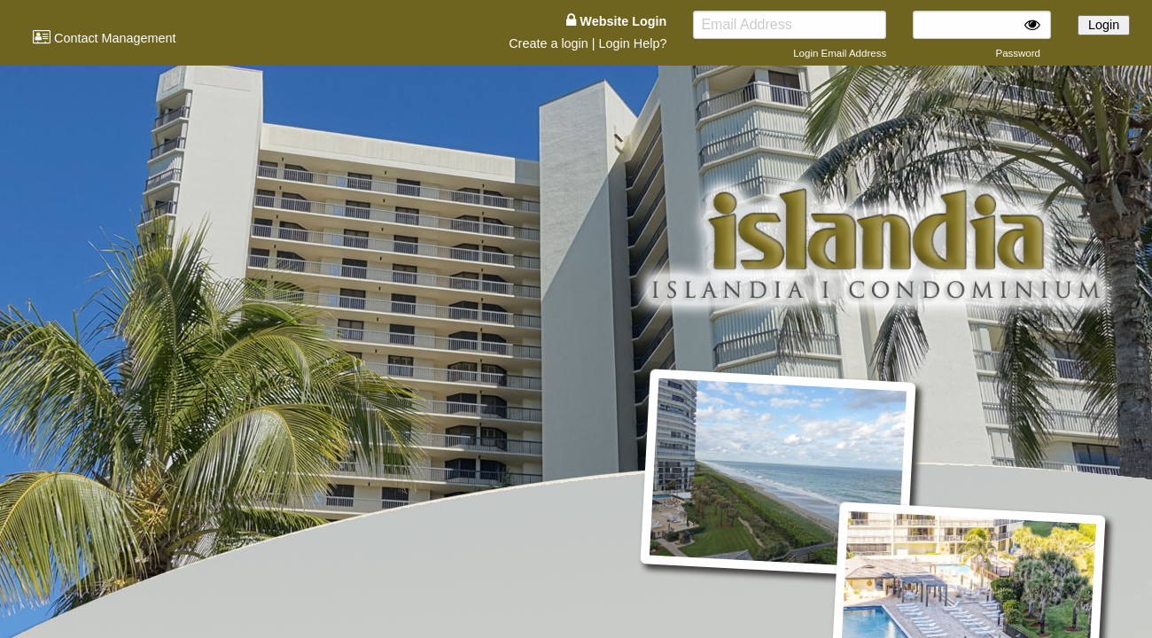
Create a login (548, 43)
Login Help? (633, 43)
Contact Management (104, 38)
